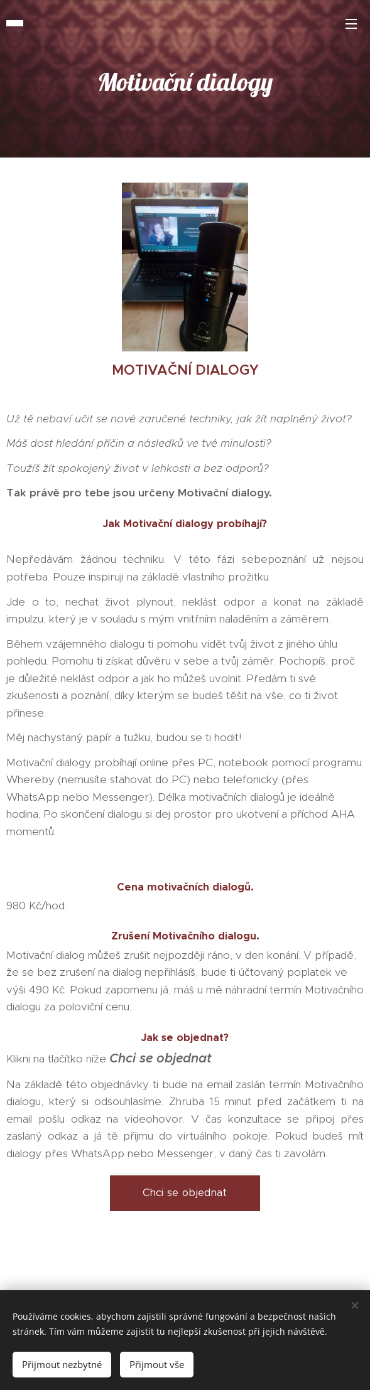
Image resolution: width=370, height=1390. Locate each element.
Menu (351, 23)
